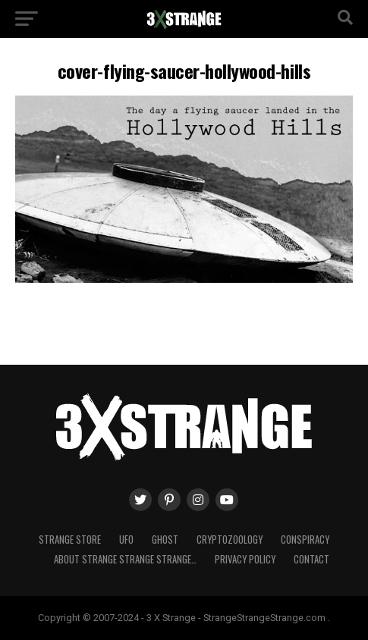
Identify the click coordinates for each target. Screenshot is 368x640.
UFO (126, 539)
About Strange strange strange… (125, 559)
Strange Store (70, 539)
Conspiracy (305, 539)
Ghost (165, 539)
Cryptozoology (230, 539)
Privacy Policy (245, 559)
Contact (311, 559)
